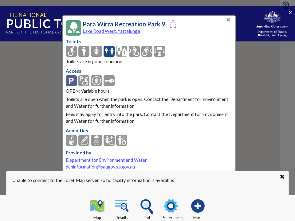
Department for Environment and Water (106, 160)
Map (97, 208)
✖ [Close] (228, 20)
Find (146, 208)
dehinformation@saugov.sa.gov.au (100, 166)
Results (121, 208)
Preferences (172, 208)
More (198, 208)
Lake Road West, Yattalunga (111, 31)
